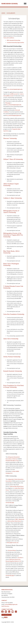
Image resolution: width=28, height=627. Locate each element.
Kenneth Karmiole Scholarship (12, 371)
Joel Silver (20, 557)
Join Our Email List (6, 614)
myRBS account (14, 94)
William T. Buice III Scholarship (13, 159)
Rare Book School (9, 3)
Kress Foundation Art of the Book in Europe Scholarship (13, 386)
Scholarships (11, 13)
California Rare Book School (16, 486)
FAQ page (7, 103)
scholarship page (10, 502)
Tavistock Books (12, 550)
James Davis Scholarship (10, 338)
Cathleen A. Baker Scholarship (12, 198)
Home (3, 13)
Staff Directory (5, 606)
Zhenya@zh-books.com (12, 542)
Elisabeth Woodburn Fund (12, 460)
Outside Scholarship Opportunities (15, 42)
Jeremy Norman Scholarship (11, 356)
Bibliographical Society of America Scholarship (11, 211)
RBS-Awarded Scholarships (13, 40)
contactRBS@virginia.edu (11, 604)
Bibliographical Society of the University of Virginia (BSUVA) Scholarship (13, 235)
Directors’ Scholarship (10, 138)
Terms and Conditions (8, 37)
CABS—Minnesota (19, 519)
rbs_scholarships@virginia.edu (14, 89)
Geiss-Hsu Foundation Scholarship (13, 314)
